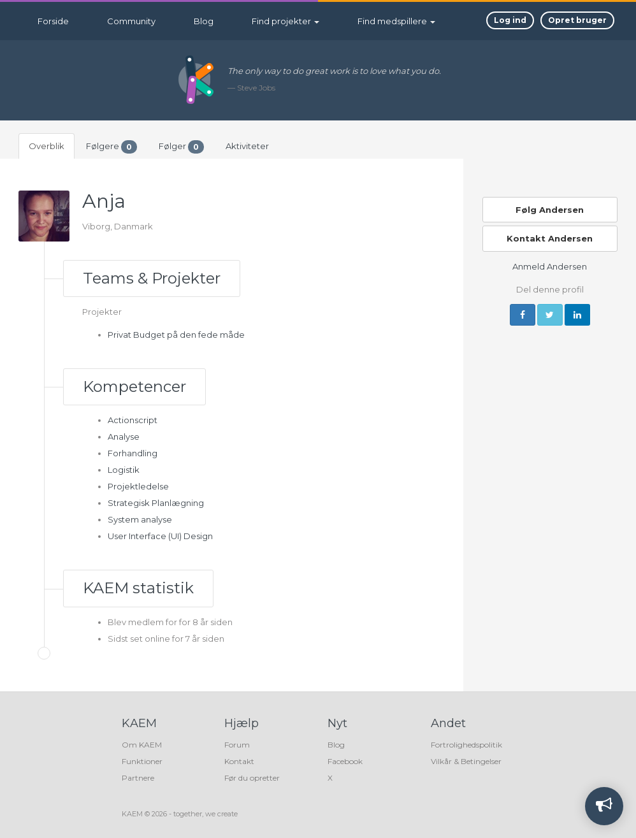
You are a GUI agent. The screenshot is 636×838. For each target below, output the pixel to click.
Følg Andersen (550, 210)
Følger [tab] (181, 147)
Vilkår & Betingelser (466, 761)
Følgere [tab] (111, 147)
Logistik (124, 470)
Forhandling (132, 453)
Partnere (138, 778)
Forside (53, 21)
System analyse (140, 519)
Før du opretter (252, 778)
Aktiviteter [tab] (247, 146)
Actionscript (132, 420)
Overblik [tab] (46, 146)
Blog (203, 21)
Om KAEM (142, 744)
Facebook (345, 761)
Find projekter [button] (285, 21)
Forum (237, 744)
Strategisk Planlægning (156, 503)
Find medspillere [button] (396, 21)
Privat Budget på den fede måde (176, 334)
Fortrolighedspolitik (466, 744)
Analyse (124, 436)
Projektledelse (138, 486)
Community (131, 21)
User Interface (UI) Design (160, 536)
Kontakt (239, 761)
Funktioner (142, 761)
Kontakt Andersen (550, 238)
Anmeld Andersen (549, 266)
